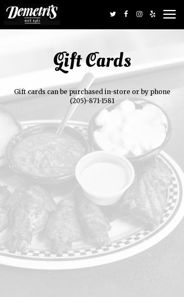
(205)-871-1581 (92, 101)
